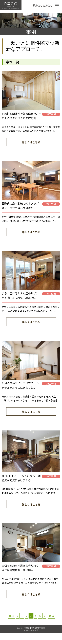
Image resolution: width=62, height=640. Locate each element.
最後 (51, 616)
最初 (11, 616)
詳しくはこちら (31, 142)
